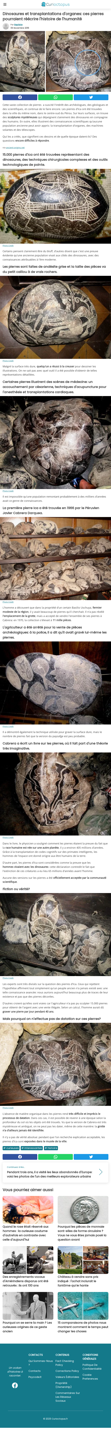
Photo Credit (8, 245)
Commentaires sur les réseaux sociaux (68, 1397)
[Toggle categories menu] (5, 4)
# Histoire (51, 1148)
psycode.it (34, 1377)
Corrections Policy (67, 1371)
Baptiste (18, 24)
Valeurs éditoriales (67, 1377)
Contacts (34, 1371)
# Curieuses (11, 1148)
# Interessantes (31, 1148)
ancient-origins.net (15, 147)
